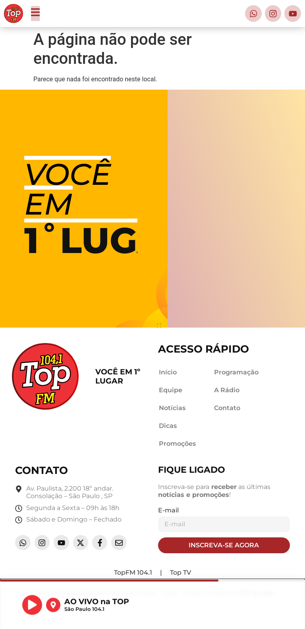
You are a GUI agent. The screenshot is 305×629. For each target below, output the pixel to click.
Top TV (180, 572)
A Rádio (226, 390)
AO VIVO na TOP (96, 605)
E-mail (168, 510)
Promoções (177, 443)
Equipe (170, 390)
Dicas (168, 426)
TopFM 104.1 (133, 572)
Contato (227, 408)
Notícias (172, 408)
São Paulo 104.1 (84, 613)
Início (168, 372)
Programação (236, 372)
